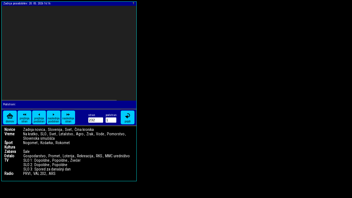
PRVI (27, 173)
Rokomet (63, 143)
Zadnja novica (34, 129)
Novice (10, 129)
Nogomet (30, 143)
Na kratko (30, 134)
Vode (100, 134)
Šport (8, 143)
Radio (9, 173)
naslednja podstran (54, 117)
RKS (99, 156)
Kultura (10, 147)
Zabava (10, 151)
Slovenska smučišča (39, 138)
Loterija (68, 156)
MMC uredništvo (117, 156)
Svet (68, 129)
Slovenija (55, 129)
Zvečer (75, 160)
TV (6, 160)
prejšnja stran (24, 117)
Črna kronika (84, 129)
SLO (43, 134)
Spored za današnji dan (52, 169)
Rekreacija (85, 156)
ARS (52, 173)
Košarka (46, 143)
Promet (54, 156)
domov (10, 117)
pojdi (127, 117)
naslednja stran (68, 117)
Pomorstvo (116, 134)
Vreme (9, 134)
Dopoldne (42, 160)
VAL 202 (39, 173)
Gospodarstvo (34, 156)
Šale (26, 151)
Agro (80, 134)
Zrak (89, 134)
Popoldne (59, 160)
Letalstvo (66, 134)
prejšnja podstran (39, 117)
